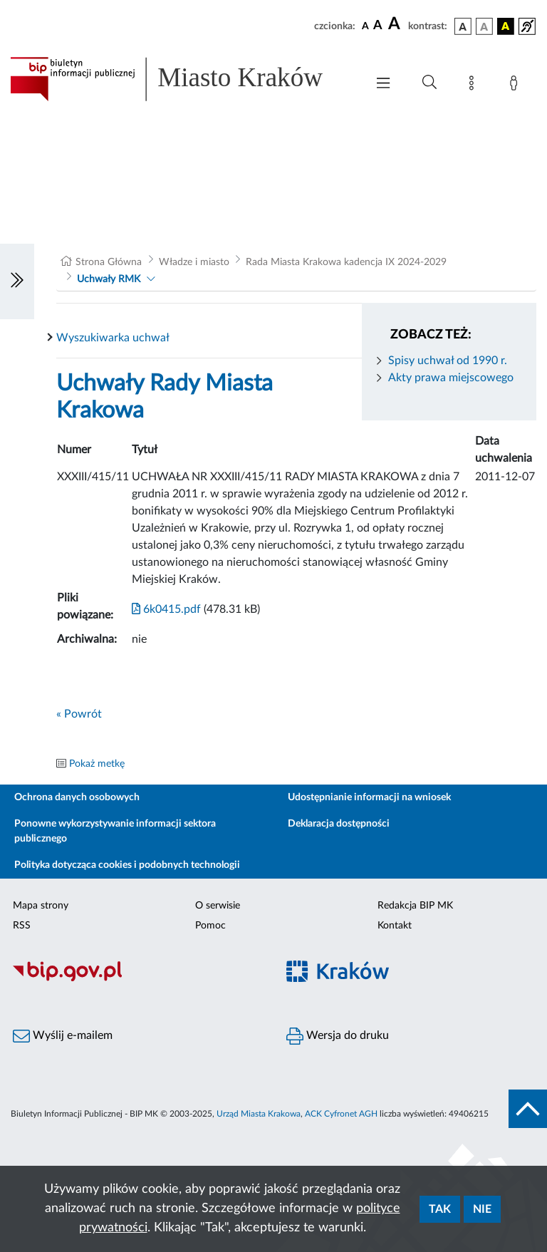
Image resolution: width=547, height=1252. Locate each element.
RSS (22, 926)
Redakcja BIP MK (415, 906)
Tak (440, 1209)
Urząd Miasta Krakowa (259, 1113)
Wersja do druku (337, 1036)
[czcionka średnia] (378, 26)
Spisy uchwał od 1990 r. (447, 360)
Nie (482, 1209)
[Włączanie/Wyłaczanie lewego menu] (17, 281)
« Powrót (79, 714)
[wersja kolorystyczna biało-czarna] (484, 26)
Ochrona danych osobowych (77, 797)
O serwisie (217, 906)
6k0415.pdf (166, 609)
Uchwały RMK (108, 279)
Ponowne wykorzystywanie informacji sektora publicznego (115, 831)
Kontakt (394, 926)
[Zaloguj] (516, 85)
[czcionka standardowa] (365, 25)
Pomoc (210, 926)
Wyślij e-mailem (63, 1036)
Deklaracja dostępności (339, 824)
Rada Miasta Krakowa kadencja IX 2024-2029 (346, 262)
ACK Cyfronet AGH (341, 1113)
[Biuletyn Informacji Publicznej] (137, 979)
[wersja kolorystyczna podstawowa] (463, 26)
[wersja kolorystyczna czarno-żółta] (505, 26)
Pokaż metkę (97, 764)
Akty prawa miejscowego (451, 377)
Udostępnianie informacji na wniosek (369, 797)
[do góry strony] (528, 1109)
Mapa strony (40, 906)
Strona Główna (108, 262)
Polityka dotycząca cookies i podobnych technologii (127, 865)
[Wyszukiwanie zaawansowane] (429, 83)
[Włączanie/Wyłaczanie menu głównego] (383, 84)
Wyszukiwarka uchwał (113, 337)
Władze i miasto (194, 262)
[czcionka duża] (396, 24)
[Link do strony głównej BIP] (181, 79)
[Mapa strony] (474, 85)
